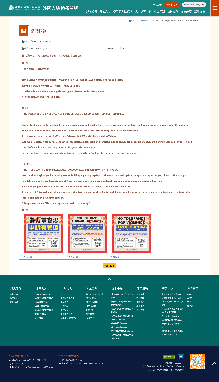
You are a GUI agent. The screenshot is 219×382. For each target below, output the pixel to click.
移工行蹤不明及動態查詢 (122, 331)
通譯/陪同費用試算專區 (172, 320)
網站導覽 (157, 4)
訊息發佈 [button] (91, 11)
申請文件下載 (66, 313)
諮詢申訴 (90, 310)
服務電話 (140, 302)
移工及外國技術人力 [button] (125, 11)
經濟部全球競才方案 (44, 310)
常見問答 (140, 294)
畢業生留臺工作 (42, 306)
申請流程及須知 (67, 298)
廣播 (189, 302)
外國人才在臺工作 (43, 294)
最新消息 (14, 294)
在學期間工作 (41, 302)
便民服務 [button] (172, 11)
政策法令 (14, 298)
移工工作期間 (92, 302)
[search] (192, 4)
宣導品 (190, 298)
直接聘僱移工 (92, 313)
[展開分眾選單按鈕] (214, 8)
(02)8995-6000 (17, 363)
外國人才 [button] (105, 11)
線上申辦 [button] (159, 11)
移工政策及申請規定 (94, 294)
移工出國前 (91, 306)
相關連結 (140, 306)
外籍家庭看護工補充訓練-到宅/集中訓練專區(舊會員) (173, 301)
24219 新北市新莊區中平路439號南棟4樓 (29, 359)
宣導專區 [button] (199, 11)
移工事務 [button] (146, 11)
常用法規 (140, 310)
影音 (189, 294)
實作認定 (64, 310)
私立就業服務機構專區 (171, 294)
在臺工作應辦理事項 (44, 298)
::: (20, 20)
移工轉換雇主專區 (119, 327)
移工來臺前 (91, 298)
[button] (109, 279)
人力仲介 (39, 317)
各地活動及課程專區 (170, 316)
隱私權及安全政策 (150, 366)
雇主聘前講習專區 (119, 323)
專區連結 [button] (186, 11)
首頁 (132, 20)
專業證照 (64, 302)
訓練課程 (64, 306)
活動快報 (143, 20)
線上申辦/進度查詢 (69, 317)
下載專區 (140, 298)
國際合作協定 (41, 313)
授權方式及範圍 (167, 366)
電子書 (190, 306)
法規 (63, 294)
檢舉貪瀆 (180, 366)
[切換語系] (172, 5)
